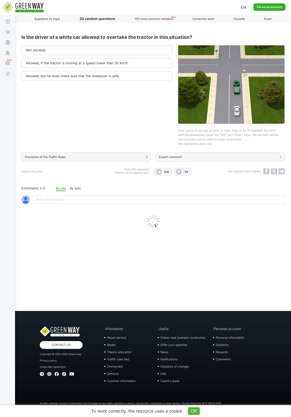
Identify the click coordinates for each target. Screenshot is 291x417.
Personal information (230, 337)
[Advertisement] (153, 268)
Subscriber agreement (53, 366)
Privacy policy (48, 360)
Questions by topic (47, 19)
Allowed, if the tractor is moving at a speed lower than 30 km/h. (77, 63)
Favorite (239, 19)
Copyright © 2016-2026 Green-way (60, 354)
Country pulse (169, 381)
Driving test (115, 366)
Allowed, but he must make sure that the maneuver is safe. (73, 76)
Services (113, 373)
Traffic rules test (118, 359)
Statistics (222, 345)
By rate (61, 188)
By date (75, 188)
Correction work (203, 19)
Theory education (119, 352)
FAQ (163, 373)
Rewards (222, 352)
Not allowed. (36, 50)
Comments (223, 359)
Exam (268, 19)
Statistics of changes (174, 366)
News (164, 352)
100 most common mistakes (153, 19)
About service (116, 337)
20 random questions (97, 19)
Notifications (169, 359)
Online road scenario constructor (182, 337)
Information (114, 329)
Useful (163, 329)
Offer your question (173, 345)
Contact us (61, 345)
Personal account (269, 7)
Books (111, 345)
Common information (121, 381)
